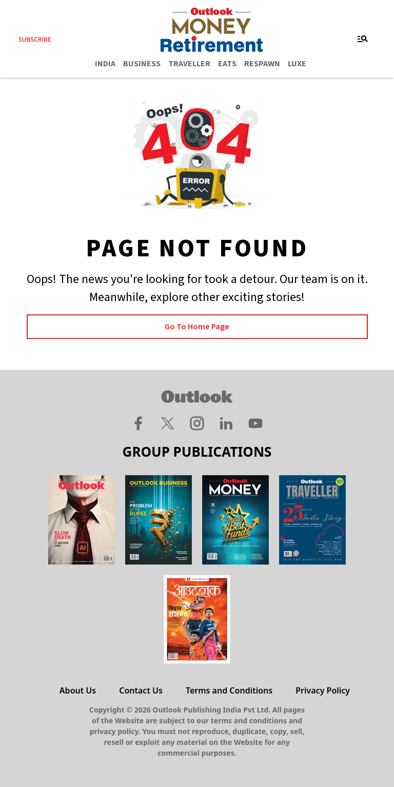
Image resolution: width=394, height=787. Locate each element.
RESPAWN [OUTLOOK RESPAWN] (262, 63)
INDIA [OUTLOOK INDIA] (105, 63)
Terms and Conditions (229, 690)
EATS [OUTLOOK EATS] (227, 63)
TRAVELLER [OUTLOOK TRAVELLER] (189, 63)
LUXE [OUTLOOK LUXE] (297, 63)
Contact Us (141, 690)
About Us (78, 690)
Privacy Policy (323, 690)
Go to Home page (197, 326)
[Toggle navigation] (363, 39)
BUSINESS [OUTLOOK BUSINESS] (142, 63)
